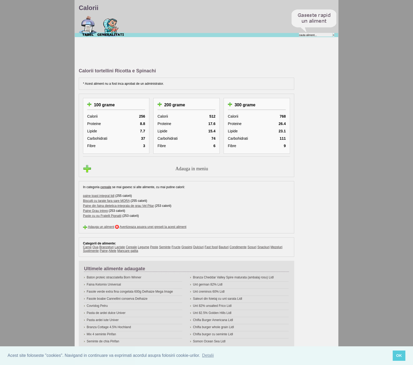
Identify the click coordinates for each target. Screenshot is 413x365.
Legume (143, 247)
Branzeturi (106, 247)
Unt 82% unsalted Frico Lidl (212, 306)
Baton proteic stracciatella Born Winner (114, 277)
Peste (154, 247)
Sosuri (252, 247)
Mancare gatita (127, 251)
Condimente (238, 247)
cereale (105, 187)
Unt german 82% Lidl (207, 284)
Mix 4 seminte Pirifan (101, 334)
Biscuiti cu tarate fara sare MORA (106, 201)
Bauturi (224, 247)
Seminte (165, 247)
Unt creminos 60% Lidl (208, 291)
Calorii (88, 26)
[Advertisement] (175, 53)
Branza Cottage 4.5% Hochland (109, 327)
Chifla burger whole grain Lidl (213, 327)
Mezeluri (276, 247)
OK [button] (399, 355)
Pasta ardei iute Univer (103, 320)
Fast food (211, 247)
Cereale (131, 247)
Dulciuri (198, 247)
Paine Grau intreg (95, 211)
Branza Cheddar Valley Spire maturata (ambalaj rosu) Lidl (233, 277)
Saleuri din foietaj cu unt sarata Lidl (217, 299)
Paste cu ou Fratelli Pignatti (102, 216)
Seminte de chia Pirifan (103, 341)
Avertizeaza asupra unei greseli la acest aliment (153, 227)
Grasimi (186, 247)
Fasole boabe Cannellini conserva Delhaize (117, 299)
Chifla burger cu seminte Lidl (213, 334)
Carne (87, 247)
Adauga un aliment (101, 227)
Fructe (175, 247)
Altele (112, 251)
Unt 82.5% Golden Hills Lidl (212, 313)
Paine (104, 251)
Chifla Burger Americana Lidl (213, 320)
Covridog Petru (97, 306)
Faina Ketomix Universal (104, 284)
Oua (95, 247)
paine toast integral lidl (98, 196)
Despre (111, 26)
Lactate (120, 247)
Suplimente (91, 251)
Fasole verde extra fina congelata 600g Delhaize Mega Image (130, 291)
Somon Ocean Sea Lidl (209, 341)
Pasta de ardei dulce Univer (106, 313)
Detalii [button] (208, 355)
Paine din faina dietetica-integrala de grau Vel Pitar (118, 206)
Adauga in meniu (191, 168)
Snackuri (263, 247)
